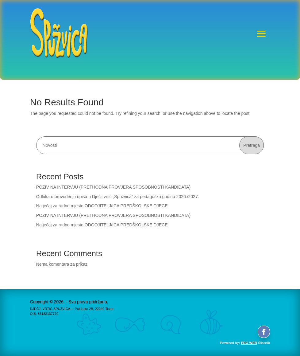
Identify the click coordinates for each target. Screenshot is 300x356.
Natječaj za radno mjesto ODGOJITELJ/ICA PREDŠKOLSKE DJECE (102, 205)
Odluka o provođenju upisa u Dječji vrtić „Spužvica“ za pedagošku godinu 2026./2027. (117, 196)
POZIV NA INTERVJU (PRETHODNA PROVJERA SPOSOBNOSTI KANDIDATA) (113, 187)
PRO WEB (249, 343)
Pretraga (251, 145)
